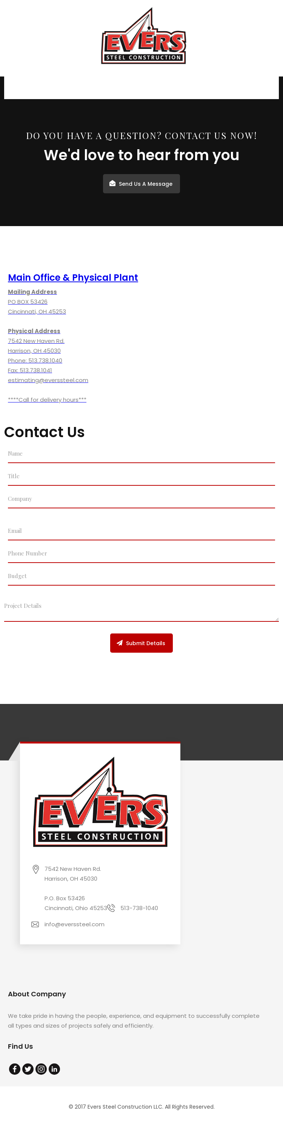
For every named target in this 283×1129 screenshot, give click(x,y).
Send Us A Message (145, 184)
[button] (267, 87)
